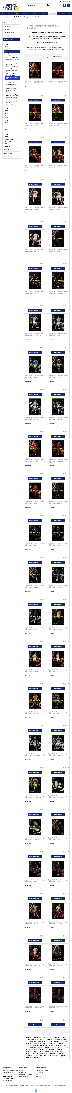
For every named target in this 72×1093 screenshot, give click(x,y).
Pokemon (7, 144)
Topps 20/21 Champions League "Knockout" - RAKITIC (35, 670)
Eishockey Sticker (9, 32)
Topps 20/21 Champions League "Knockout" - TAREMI (35, 418)
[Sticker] (8, 13)
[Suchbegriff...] (38, 5)
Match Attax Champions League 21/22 (11, 98)
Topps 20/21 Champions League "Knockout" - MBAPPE (58, 965)
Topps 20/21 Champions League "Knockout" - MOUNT (35, 586)
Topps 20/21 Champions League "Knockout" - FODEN (58, 334)
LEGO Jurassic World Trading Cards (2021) (12, 67)
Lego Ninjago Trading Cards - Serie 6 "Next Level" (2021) (12, 94)
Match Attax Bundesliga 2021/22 (11, 101)
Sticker (6, 23)
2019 (6, 111)
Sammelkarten (8, 39)
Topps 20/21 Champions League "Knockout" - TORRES (35, 376)
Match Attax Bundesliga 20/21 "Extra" (11, 63)
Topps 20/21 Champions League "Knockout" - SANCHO (35, 712)
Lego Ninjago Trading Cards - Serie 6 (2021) (12, 54)
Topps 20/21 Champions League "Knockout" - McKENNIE (58, 796)
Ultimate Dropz (8, 29)
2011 (6, 129)
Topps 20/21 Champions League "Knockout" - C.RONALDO (35, 796)
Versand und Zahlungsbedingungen (25, 1073)
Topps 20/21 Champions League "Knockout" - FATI (35, 880)
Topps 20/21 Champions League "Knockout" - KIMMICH (58, 82)
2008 (6, 137)
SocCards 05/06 (9, 139)
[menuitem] (38, 6)
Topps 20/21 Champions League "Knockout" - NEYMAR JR (35, 1007)
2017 (6, 115)
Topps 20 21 (29, 1037)
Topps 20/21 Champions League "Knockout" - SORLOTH (35, 965)
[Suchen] (48, 5)
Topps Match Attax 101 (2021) (11, 85)
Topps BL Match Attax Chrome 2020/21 (11, 81)
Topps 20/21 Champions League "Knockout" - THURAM (58, 250)
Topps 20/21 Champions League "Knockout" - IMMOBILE (58, 712)
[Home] (3, 13)
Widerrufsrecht (23, 1076)
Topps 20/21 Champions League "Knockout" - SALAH (35, 460)
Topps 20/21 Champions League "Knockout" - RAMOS (58, 208)
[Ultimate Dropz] (23, 13)
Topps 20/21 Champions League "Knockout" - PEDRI (58, 880)
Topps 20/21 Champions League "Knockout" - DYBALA (35, 838)
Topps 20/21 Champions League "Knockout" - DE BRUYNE (35, 334)
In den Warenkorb (35, 100)
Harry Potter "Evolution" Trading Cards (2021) (11, 105)
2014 (6, 122)
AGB (37, 1074)
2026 (6, 42)
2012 (6, 127)
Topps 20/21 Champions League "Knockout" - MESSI (58, 838)
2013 (6, 125)
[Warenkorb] (68, 5)
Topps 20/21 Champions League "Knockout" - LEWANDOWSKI (35, 82)
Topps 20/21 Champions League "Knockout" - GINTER (35, 292)
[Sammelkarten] (52, 13)
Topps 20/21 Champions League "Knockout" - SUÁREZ (35, 166)
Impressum (39, 1076)
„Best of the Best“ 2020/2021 (12, 57)
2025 (6, 44)
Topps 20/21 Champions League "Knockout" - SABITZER (35, 923)
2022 (6, 49)
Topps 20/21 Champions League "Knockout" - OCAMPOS (58, 628)
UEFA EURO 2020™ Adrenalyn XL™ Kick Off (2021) (13, 74)
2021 (6, 51)
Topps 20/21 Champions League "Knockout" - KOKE (58, 166)
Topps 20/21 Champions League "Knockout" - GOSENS (58, 544)
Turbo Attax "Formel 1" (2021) (11, 91)
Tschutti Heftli (8, 36)
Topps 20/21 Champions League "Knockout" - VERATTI (58, 1007)
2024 (6, 46)
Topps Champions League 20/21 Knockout (12, 78)
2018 (6, 113)
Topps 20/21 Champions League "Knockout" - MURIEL (35, 544)
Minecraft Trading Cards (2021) (11, 71)
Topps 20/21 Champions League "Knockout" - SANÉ (35, 124)
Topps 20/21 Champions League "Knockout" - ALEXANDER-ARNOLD (58, 461)
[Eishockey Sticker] (33, 13)
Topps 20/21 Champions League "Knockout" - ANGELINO (58, 923)
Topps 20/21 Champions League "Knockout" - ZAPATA (58, 502)
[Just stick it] (15, 13)
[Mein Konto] (64, 5)
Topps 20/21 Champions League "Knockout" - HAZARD (35, 250)
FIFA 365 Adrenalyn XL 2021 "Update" (12, 60)
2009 (6, 134)
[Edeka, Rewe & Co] (62, 13)
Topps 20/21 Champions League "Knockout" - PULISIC (58, 586)
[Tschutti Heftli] (43, 13)
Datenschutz (39, 1072)
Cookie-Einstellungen (42, 1070)
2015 (6, 120)
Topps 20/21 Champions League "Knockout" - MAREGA (58, 418)
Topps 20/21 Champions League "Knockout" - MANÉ (35, 502)
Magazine (7, 146)
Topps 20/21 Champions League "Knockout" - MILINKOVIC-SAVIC (35, 754)
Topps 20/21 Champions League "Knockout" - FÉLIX (58, 124)
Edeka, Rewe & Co (9, 150)
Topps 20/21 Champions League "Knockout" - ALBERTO (58, 754)
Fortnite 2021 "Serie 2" (11, 88)
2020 (6, 108)
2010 (6, 132)
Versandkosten (32, 1085)
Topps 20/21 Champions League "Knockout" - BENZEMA (35, 208)
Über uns (21, 1070)
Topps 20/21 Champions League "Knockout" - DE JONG (58, 670)
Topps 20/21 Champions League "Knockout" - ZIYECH (35, 628)
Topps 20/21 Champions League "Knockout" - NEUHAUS (58, 292)
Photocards (8, 141)
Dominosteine (8, 153)
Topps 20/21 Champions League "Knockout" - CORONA (58, 376)
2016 (6, 118)
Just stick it (7, 26)
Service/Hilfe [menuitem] (64, 1)
